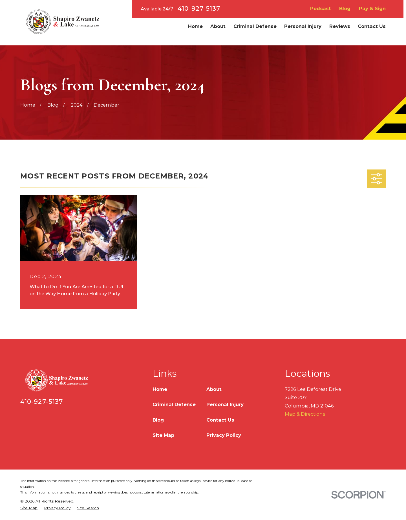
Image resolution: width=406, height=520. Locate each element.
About (214, 389)
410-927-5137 (199, 9)
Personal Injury (225, 404)
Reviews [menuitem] (339, 26)
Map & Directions (305, 414)
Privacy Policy (223, 435)
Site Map (163, 435)
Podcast (320, 8)
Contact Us (220, 420)
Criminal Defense (174, 404)
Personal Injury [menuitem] (302, 26)
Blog (344, 8)
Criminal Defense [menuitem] (255, 26)
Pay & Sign (372, 8)
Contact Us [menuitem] (372, 26)
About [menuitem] (218, 26)
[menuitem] (28, 508)
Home (160, 389)
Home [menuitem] (195, 26)
